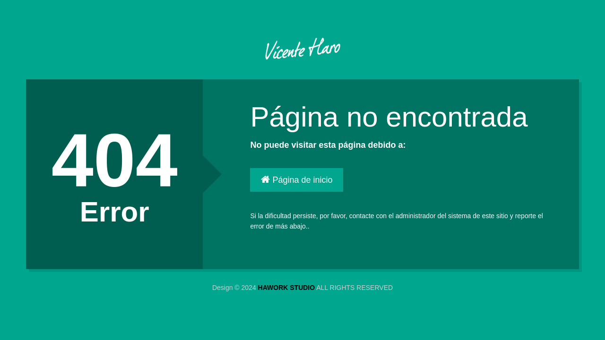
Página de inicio (296, 180)
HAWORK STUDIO (286, 287)
